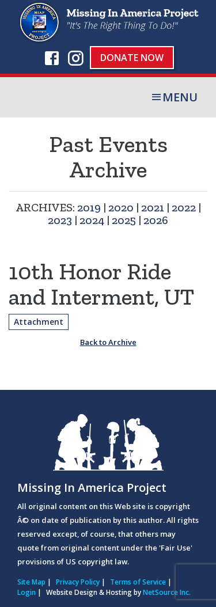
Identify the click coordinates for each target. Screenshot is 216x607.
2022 (184, 207)
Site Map (31, 582)
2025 (124, 220)
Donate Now (132, 57)
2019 (89, 207)
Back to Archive (108, 342)
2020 (121, 207)
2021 (152, 207)
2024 (91, 220)
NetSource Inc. (167, 592)
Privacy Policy (78, 582)
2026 (155, 220)
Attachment (38, 321)
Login (26, 592)
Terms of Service (138, 582)
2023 (60, 220)
